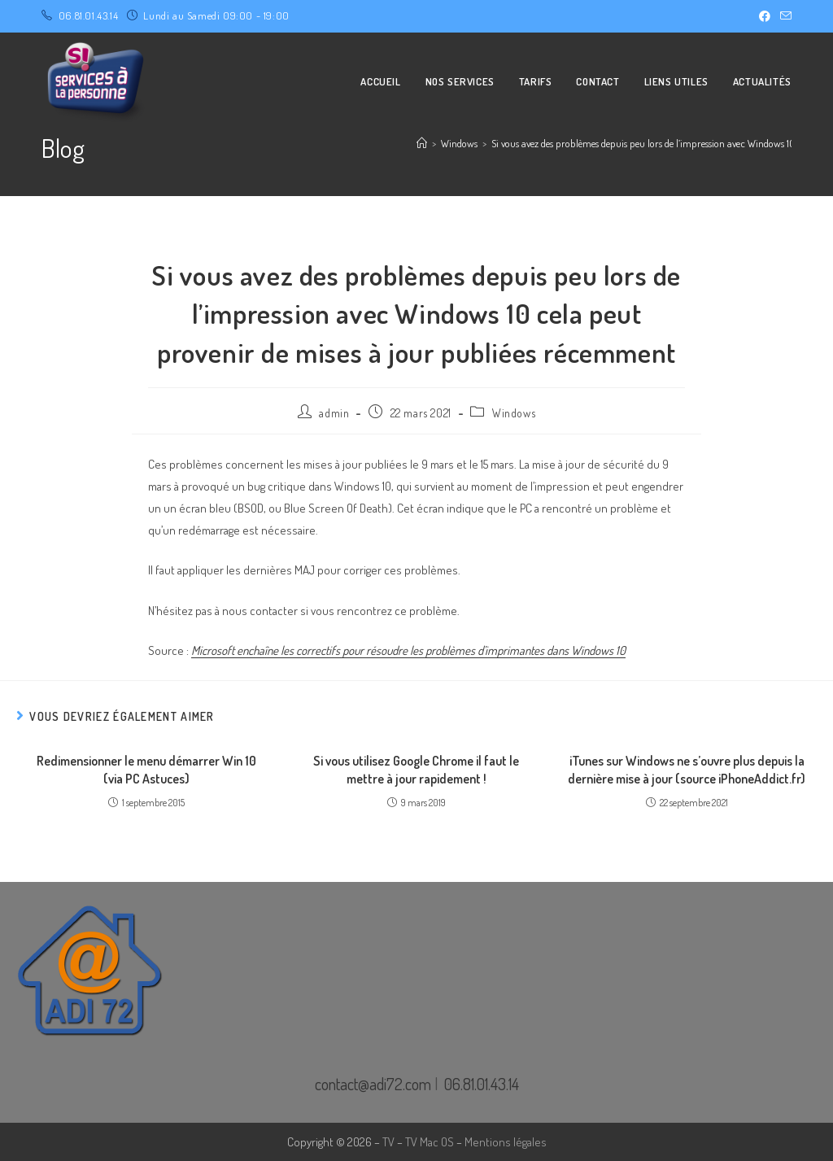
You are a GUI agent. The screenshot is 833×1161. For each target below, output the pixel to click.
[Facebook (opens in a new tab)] (764, 16)
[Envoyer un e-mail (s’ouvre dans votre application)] (783, 16)
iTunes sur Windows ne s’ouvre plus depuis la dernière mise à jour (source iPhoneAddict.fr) (686, 770)
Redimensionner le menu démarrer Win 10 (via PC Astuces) (146, 770)
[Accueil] (421, 143)
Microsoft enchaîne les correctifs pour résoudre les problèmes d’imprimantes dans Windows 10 (408, 650)
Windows (513, 413)
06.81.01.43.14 (88, 15)
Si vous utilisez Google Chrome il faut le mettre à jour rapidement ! (416, 770)
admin (334, 413)
